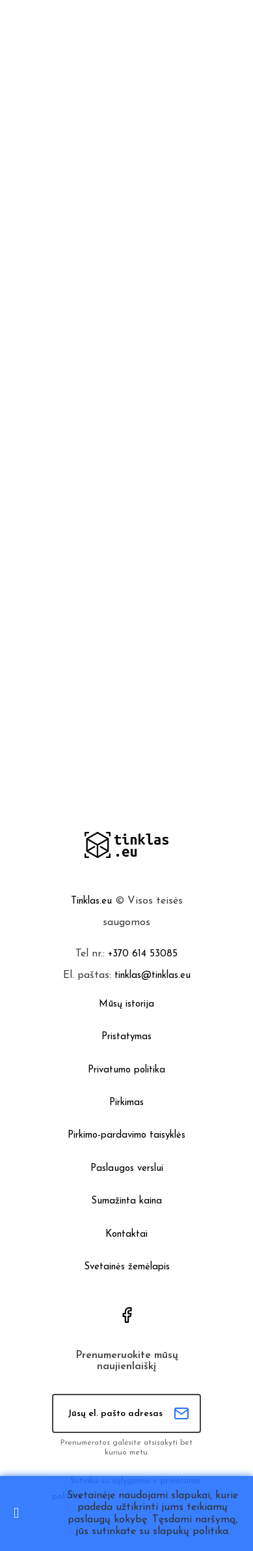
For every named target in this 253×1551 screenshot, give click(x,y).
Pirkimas (126, 1103)
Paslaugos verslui (126, 1169)
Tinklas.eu (91, 901)
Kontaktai (126, 1234)
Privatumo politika (126, 1070)
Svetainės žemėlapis (127, 1267)
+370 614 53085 (143, 954)
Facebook (126, 1315)
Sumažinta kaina (126, 1201)
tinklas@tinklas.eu (152, 976)
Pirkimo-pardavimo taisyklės (126, 1135)
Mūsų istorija (126, 1004)
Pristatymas (126, 1037)
